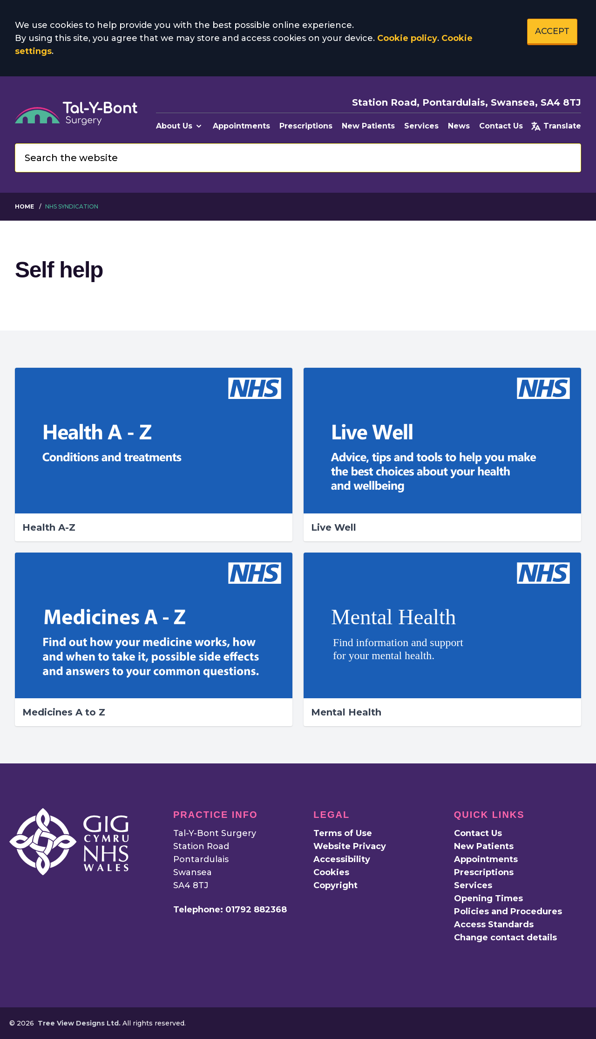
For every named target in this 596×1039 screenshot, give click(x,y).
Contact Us (501, 125)
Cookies (331, 872)
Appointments (241, 125)
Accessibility (341, 859)
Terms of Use (342, 833)
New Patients (368, 125)
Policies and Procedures (508, 911)
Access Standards (494, 924)
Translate (555, 126)
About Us (179, 126)
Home (24, 206)
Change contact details (505, 937)
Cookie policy (407, 38)
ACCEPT (552, 31)
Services (421, 125)
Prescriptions (305, 125)
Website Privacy (349, 846)
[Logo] (76, 113)
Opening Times (488, 898)
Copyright (335, 885)
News (459, 125)
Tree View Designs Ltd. (79, 1023)
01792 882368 (256, 909)
